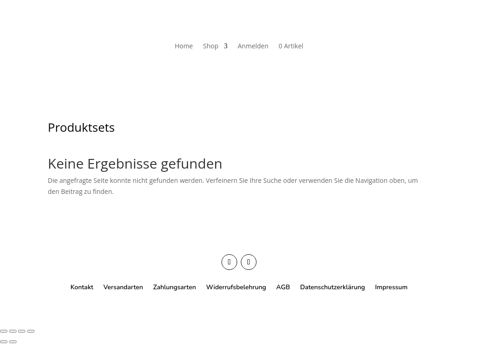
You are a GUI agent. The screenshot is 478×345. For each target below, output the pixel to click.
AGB (283, 287)
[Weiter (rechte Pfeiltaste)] (13, 341)
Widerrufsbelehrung (236, 287)
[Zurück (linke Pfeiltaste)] (3, 341)
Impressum (391, 287)
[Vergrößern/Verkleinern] (3, 331)
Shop (210, 45)
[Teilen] (21, 331)
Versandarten (123, 287)
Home (184, 45)
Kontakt (81, 287)
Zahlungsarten (174, 287)
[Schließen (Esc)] (31, 331)
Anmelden (253, 45)
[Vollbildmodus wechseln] (13, 331)
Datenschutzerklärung (332, 287)
